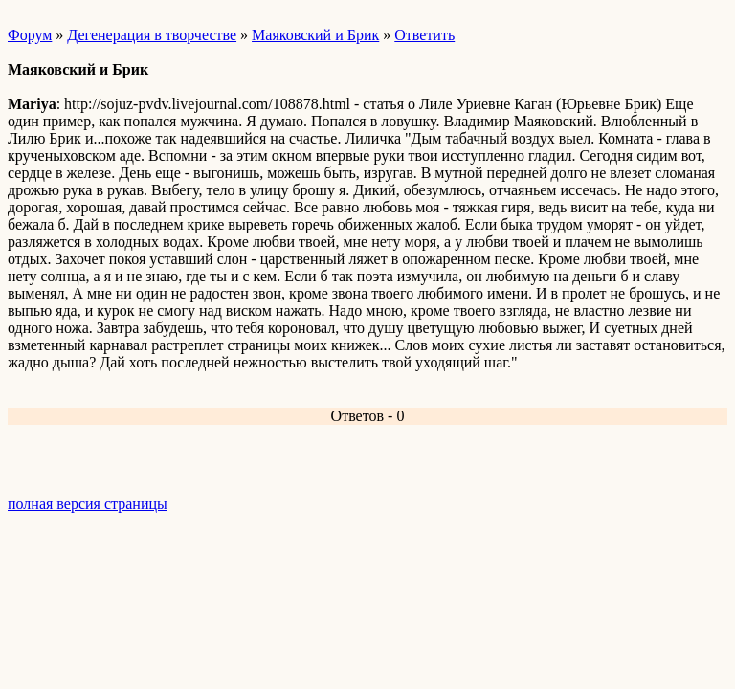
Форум (30, 35)
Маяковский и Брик (315, 35)
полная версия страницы (87, 504)
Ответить (424, 35)
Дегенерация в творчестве (151, 35)
